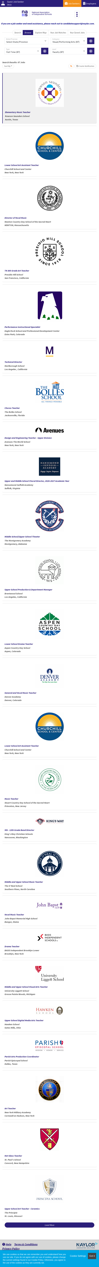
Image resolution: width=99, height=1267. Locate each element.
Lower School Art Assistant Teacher (22, 165)
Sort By (7, 66)
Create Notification (85, 66)
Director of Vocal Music (16, 217)
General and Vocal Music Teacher (20, 692)
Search (17, 32)
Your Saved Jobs (77, 32)
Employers (89, 3)
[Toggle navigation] (77, 14)
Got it (92, 1256)
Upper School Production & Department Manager (28, 589)
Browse (28, 32)
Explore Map (41, 32)
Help (6, 1244)
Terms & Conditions (25, 1244)
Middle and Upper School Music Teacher (24, 881)
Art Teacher (10, 1108)
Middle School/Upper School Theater (22, 536)
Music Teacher (11, 798)
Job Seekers (72, 3)
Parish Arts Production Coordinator (22, 1056)
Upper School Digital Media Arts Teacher (24, 1020)
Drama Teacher (12, 946)
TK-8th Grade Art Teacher (17, 270)
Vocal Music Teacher (14, 914)
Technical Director (13, 361)
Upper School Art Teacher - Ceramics (22, 1208)
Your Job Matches (58, 32)
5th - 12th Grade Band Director (19, 830)
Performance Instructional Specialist (22, 327)
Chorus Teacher (12, 408)
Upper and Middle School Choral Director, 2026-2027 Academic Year (37, 481)
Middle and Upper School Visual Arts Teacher (26, 986)
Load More (49, 1225)
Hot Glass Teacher (13, 1155)
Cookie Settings (78, 1256)
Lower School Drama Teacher (19, 644)
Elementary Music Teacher (17, 112)
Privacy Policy (11, 1248)
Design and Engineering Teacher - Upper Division (28, 437)
